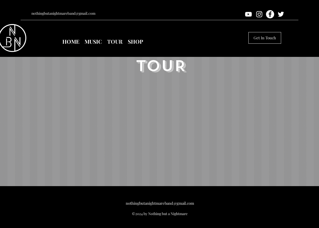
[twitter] (281, 14)
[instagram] (259, 14)
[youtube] (248, 14)
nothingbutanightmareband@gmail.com (63, 13)
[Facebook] (270, 14)
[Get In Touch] (264, 38)
